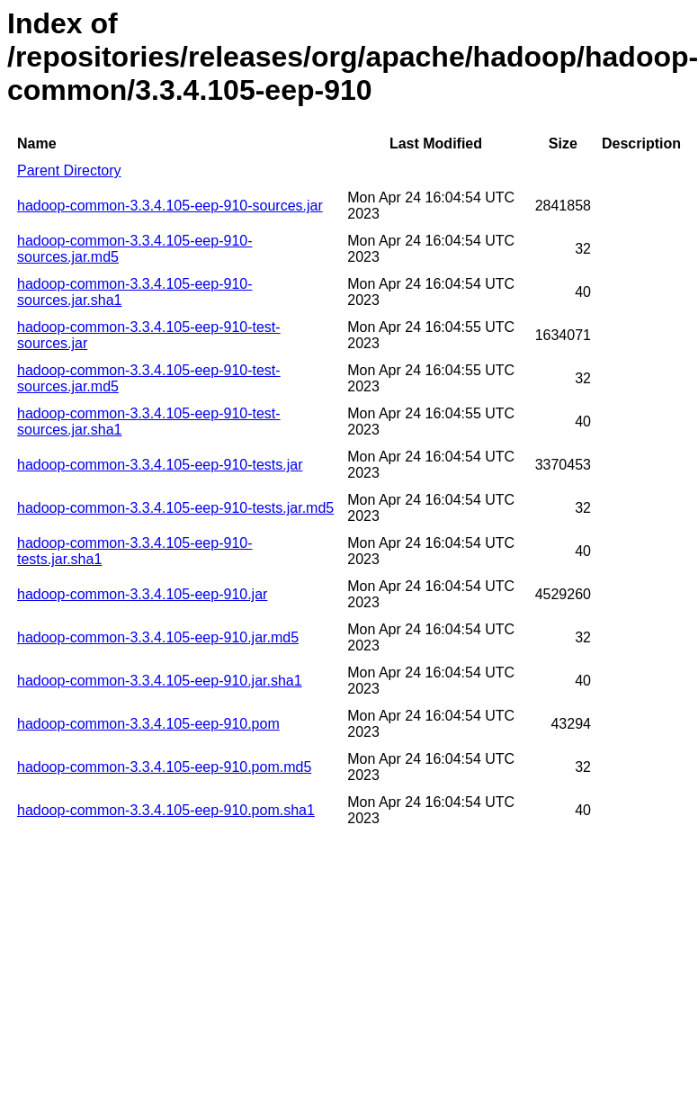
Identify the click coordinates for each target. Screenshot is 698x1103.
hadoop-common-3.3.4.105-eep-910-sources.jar (170, 205)
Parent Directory (69, 170)
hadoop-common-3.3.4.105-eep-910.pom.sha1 (166, 810)
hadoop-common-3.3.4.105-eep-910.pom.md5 (164, 767)
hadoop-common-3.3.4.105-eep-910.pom (148, 723)
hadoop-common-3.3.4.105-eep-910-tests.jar (160, 464)
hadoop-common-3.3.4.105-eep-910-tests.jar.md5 (175, 508)
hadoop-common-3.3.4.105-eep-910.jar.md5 (158, 637)
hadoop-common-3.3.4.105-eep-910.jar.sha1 (159, 680)
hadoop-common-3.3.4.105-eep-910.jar (142, 594)
